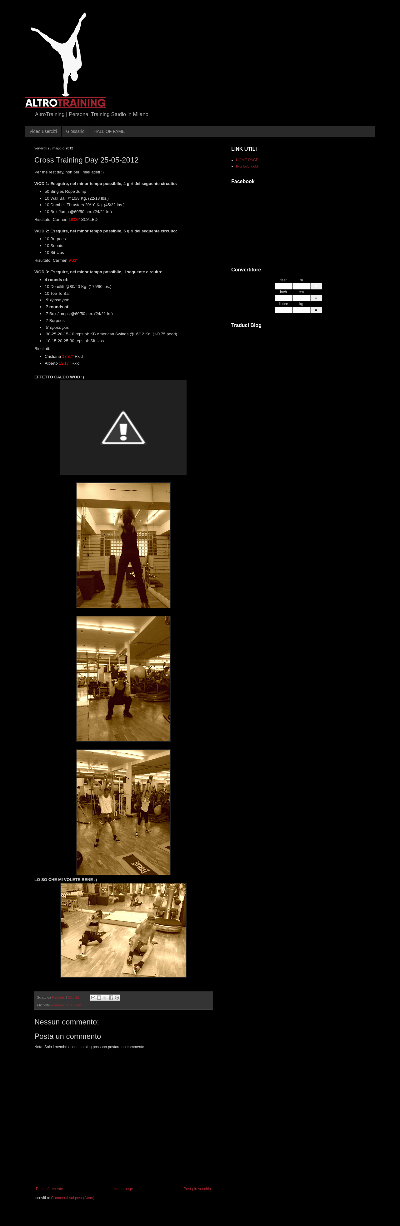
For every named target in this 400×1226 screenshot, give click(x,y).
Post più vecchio (197, 1189)
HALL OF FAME (109, 131)
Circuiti (76, 1005)
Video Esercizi (43, 131)
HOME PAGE (247, 160)
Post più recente (49, 1189)
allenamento (60, 1005)
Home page (123, 1189)
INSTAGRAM (247, 166)
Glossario (75, 131)
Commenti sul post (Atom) (72, 1198)
